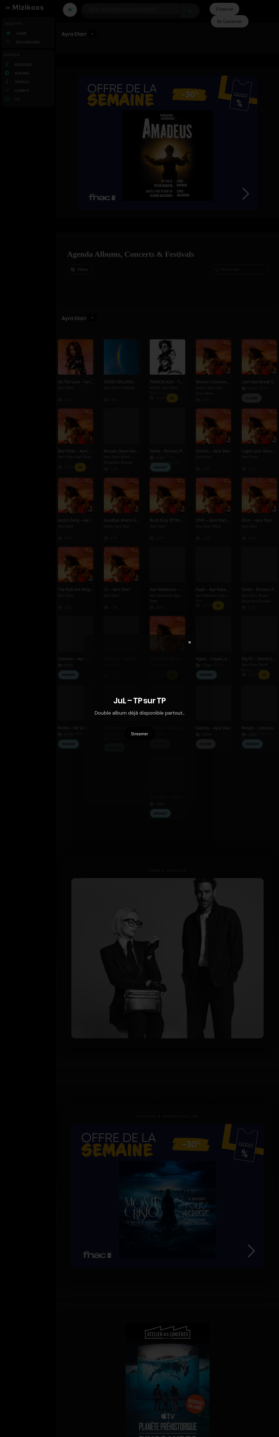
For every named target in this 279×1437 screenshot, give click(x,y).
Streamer (139, 733)
